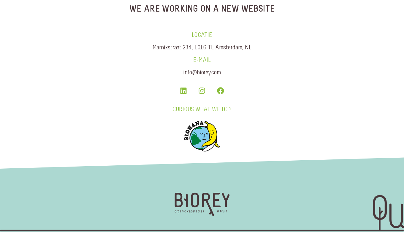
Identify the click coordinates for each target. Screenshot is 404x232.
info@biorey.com (202, 72)
